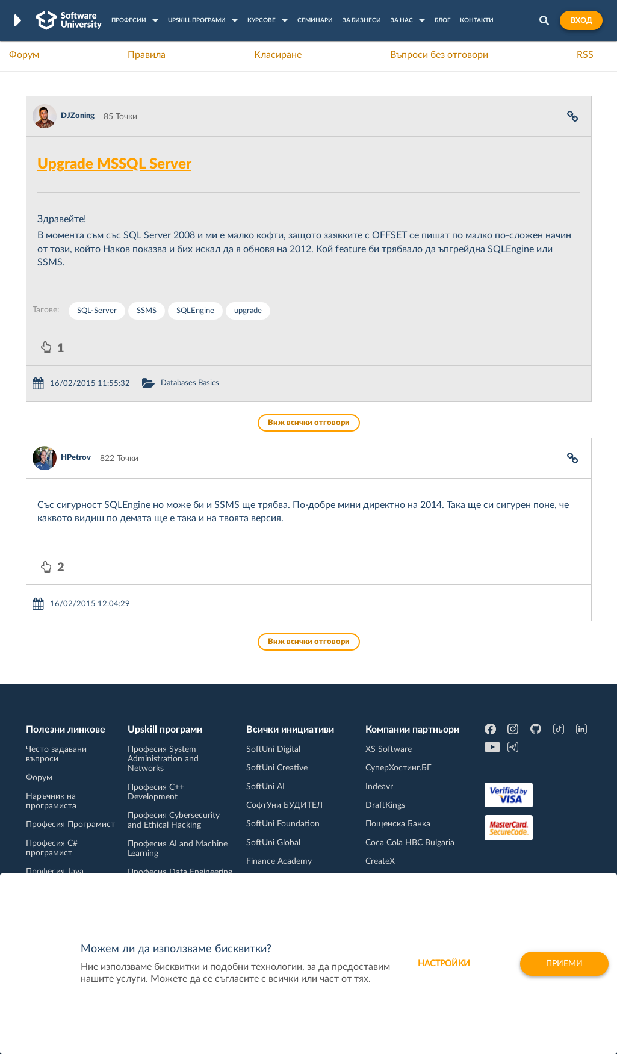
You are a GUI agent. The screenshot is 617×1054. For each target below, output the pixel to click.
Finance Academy (279, 861)
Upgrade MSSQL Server (114, 164)
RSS (585, 55)
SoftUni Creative (277, 768)
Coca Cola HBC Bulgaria (409, 843)
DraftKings (385, 805)
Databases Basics (190, 383)
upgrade (248, 311)
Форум (24, 55)
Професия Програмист (70, 824)
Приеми (564, 963)
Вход (581, 20)
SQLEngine (195, 311)
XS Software (388, 749)
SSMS (147, 311)
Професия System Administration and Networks (163, 759)
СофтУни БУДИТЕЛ (284, 805)
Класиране (278, 55)
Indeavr (379, 787)
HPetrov (76, 458)
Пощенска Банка (397, 824)
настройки (444, 963)
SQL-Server (97, 311)
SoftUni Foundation (283, 824)
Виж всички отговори (309, 423)
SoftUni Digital (273, 749)
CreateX (380, 861)
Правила (147, 55)
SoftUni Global (273, 843)
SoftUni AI (265, 787)
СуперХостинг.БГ (398, 768)
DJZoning (78, 116)
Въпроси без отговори (439, 55)
